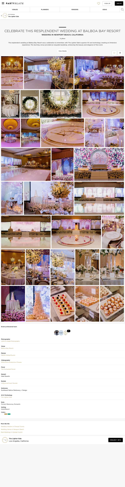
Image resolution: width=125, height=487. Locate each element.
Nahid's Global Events (8, 355)
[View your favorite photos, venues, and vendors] (98, 3)
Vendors (74, 9)
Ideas (105, 9)
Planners (45, 9)
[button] (98, 3)
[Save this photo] (21, 58)
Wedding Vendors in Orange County (12, 426)
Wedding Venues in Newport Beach (12, 429)
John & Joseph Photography (10, 341)
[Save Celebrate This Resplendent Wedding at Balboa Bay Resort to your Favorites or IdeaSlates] (114, 53)
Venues (15, 9)
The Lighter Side (13, 16)
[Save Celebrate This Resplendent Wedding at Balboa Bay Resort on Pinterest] (120, 53)
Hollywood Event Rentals (9, 383)
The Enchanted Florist (8, 369)
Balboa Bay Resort (7, 348)
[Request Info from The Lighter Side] (115, 440)
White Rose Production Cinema (11, 362)
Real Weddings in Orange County (11, 432)
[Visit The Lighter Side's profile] (18, 440)
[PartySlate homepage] (15, 3)
